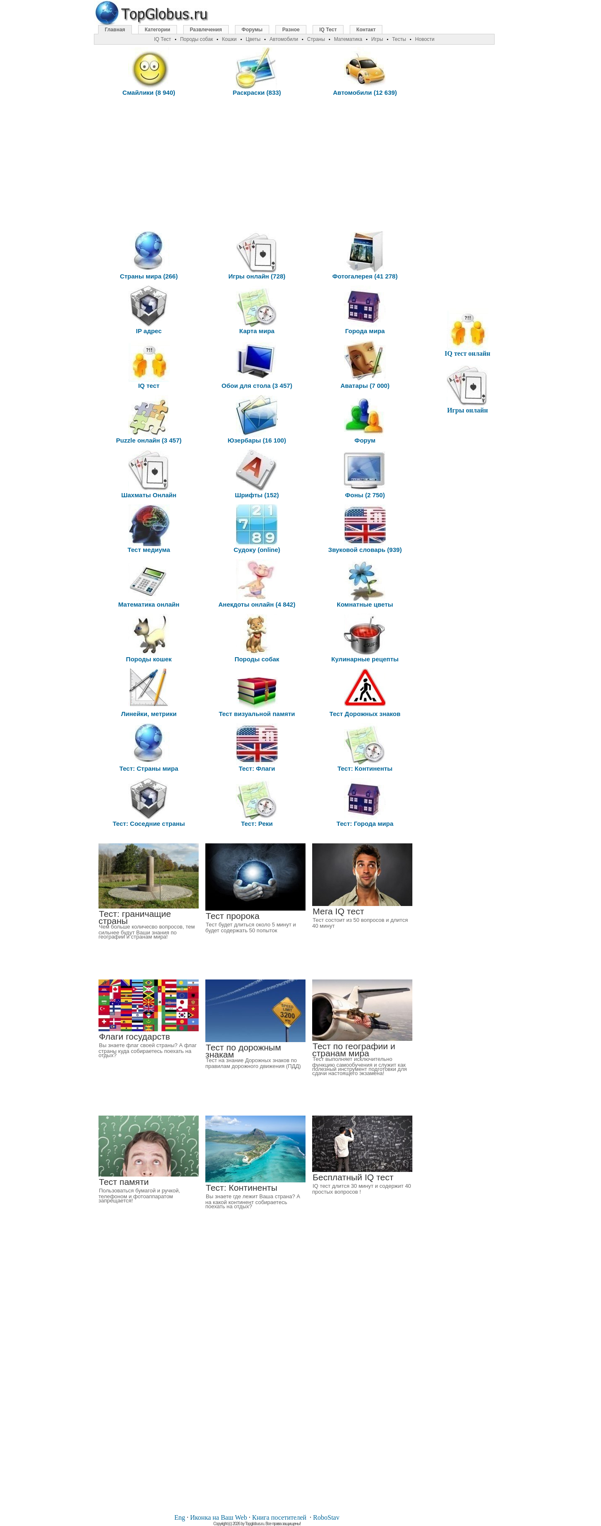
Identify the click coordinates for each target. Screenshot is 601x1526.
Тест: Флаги (257, 747)
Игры (377, 39)
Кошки (229, 39)
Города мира (365, 310)
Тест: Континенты (364, 747)
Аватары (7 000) (365, 364)
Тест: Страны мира (148, 747)
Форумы (252, 30)
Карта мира (257, 310)
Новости (424, 39)
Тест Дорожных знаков (364, 692)
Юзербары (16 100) (257, 419)
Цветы (253, 39)
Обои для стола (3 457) (257, 364)
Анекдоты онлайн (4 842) (256, 583)
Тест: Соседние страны (149, 802)
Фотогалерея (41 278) (364, 255)
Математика (348, 39)
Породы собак (257, 638)
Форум (365, 419)
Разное (291, 30)
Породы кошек (149, 638)
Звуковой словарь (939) (365, 528)
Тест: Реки (257, 802)
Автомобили (284, 39)
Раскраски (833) (257, 71)
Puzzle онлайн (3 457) (149, 419)
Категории (157, 30)
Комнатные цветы (365, 583)
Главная (115, 30)
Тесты (399, 39)
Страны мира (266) (149, 255)
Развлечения (206, 30)
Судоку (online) (257, 528)
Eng (179, 1517)
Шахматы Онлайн (148, 474)
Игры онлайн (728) (256, 255)
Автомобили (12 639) (365, 71)
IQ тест (149, 364)
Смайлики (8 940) (148, 71)
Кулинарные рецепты (365, 638)
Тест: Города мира (364, 802)
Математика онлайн (148, 583)
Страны (316, 39)
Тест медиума (149, 528)
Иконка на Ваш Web (218, 1517)
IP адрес (149, 310)
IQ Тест (328, 30)
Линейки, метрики (149, 692)
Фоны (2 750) (365, 474)
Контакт (366, 30)
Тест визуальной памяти (257, 692)
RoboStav (326, 1517)
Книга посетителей (279, 1517)
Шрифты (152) (257, 474)
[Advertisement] (257, 162)
